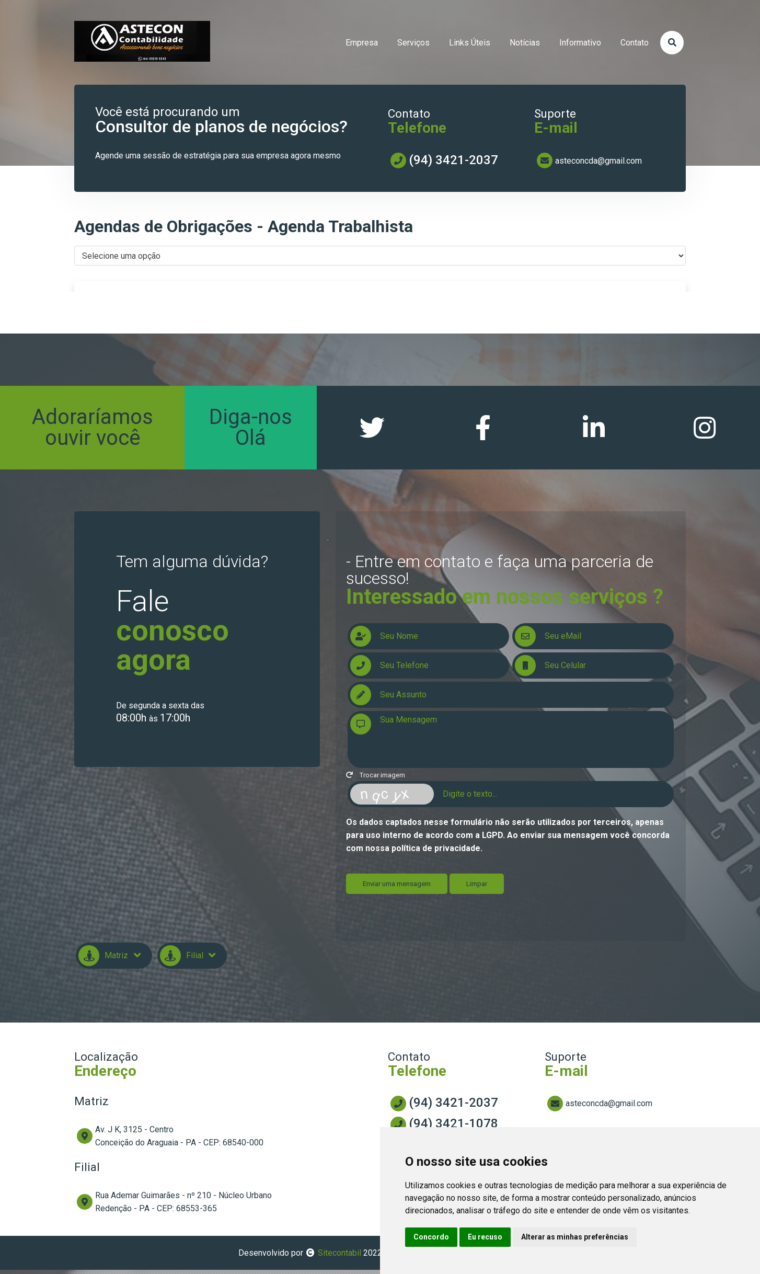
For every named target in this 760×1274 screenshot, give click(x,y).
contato (634, 43)
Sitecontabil (339, 1257)
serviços (413, 43)
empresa (362, 43)
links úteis (469, 43)
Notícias (525, 43)
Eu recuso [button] (485, 1237)
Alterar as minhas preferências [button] (574, 1237)
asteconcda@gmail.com (598, 161)
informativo (580, 43)
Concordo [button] (431, 1237)
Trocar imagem (375, 779)
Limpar (476, 888)
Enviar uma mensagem (397, 888)
